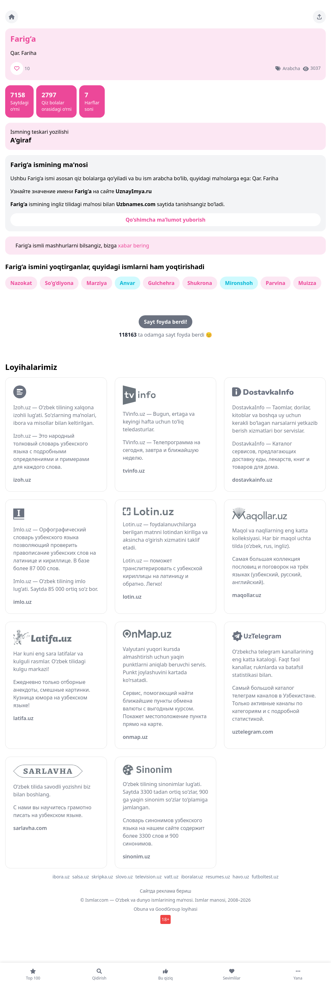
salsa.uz (80, 877)
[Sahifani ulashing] (319, 16)
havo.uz (241, 877)
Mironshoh (239, 283)
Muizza (307, 283)
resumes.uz (218, 877)
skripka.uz (102, 877)
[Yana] (298, 974)
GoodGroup (167, 909)
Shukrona (199, 283)
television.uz (148, 877)
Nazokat (21, 283)
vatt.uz (171, 877)
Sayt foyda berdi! (165, 321)
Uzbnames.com (135, 204)
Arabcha (291, 68)
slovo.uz (124, 877)
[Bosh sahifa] (11, 16)
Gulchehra (161, 283)
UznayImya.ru (134, 191)
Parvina (275, 283)
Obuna (140, 909)
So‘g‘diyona (59, 283)
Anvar (127, 283)
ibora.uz (60, 877)
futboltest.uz (265, 877)
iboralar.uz (192, 877)
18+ (165, 919)
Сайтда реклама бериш (165, 891)
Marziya (96, 283)
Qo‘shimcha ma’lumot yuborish (165, 219)
